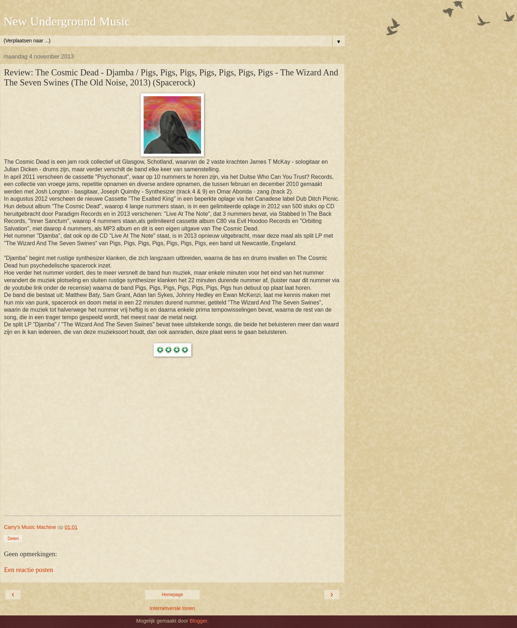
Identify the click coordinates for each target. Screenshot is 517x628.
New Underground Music (67, 21)
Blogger (198, 621)
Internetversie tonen (172, 608)
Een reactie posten (28, 569)
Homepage (172, 594)
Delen (13, 538)
